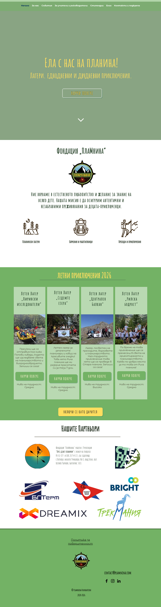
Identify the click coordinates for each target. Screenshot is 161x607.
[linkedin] (118, 581)
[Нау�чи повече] (63, 378)
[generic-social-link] (112, 581)
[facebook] (106, 581)
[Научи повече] (82, 93)
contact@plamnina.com (117, 573)
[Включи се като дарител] (80, 412)
